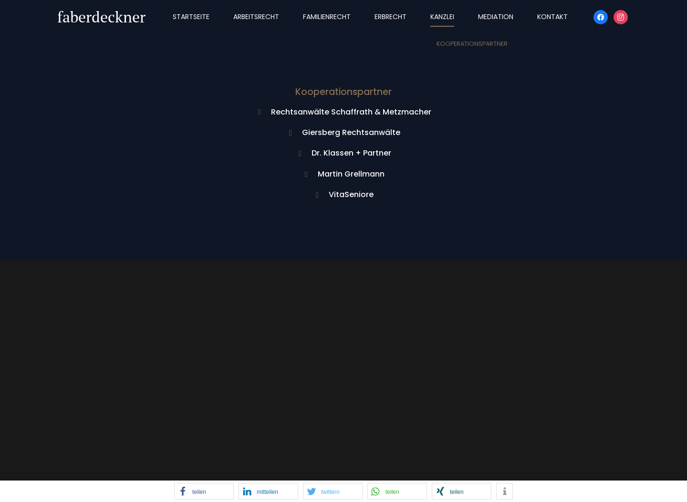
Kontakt (552, 16)
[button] (204, 491)
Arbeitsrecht (256, 16)
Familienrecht (327, 16)
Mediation (495, 16)
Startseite (191, 16)
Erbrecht (390, 16)
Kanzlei (442, 16)
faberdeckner (101, 17)
